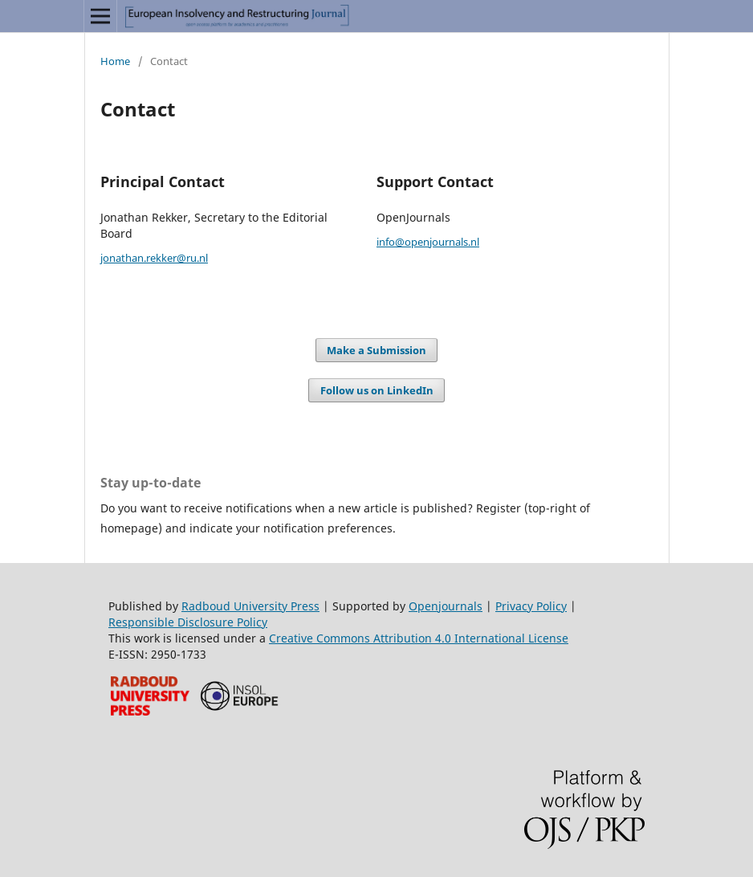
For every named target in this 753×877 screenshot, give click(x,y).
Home (115, 61)
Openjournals (445, 606)
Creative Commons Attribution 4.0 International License (418, 638)
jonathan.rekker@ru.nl (154, 258)
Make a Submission (376, 350)
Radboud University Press (250, 606)
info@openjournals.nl (427, 242)
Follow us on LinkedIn (376, 390)
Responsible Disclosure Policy (187, 622)
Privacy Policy (531, 606)
